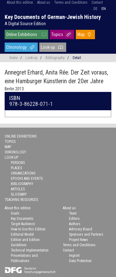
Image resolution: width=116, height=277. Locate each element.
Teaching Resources (21, 200)
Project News (78, 240)
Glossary (19, 194)
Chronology (16, 47)
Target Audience (23, 224)
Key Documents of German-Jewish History (53, 17)
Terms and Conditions (71, 2)
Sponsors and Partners (86, 234)
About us (43, 2)
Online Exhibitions (21, 34)
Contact (97, 2)
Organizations (23, 173)
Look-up (48, 47)
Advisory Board (80, 229)
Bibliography (55, 58)
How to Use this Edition (28, 229)
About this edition (20, 2)
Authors (74, 224)
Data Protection (80, 261)
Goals (15, 213)
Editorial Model (22, 234)
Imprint (74, 255)
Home (13, 58)
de (95, 9)
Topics (57, 34)
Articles (18, 189)
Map (81, 34)
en (103, 9)
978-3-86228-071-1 (31, 104)
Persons (18, 163)
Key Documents (22, 218)
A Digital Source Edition (25, 23)
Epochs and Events (27, 178)
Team (73, 213)
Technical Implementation (30, 250)
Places (16, 168)
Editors (74, 218)
